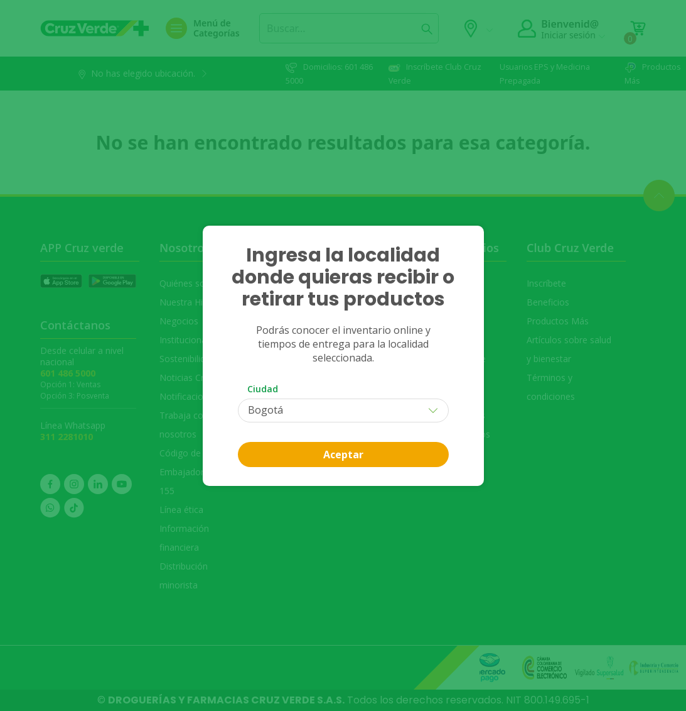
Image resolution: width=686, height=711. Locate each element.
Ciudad (262, 389)
